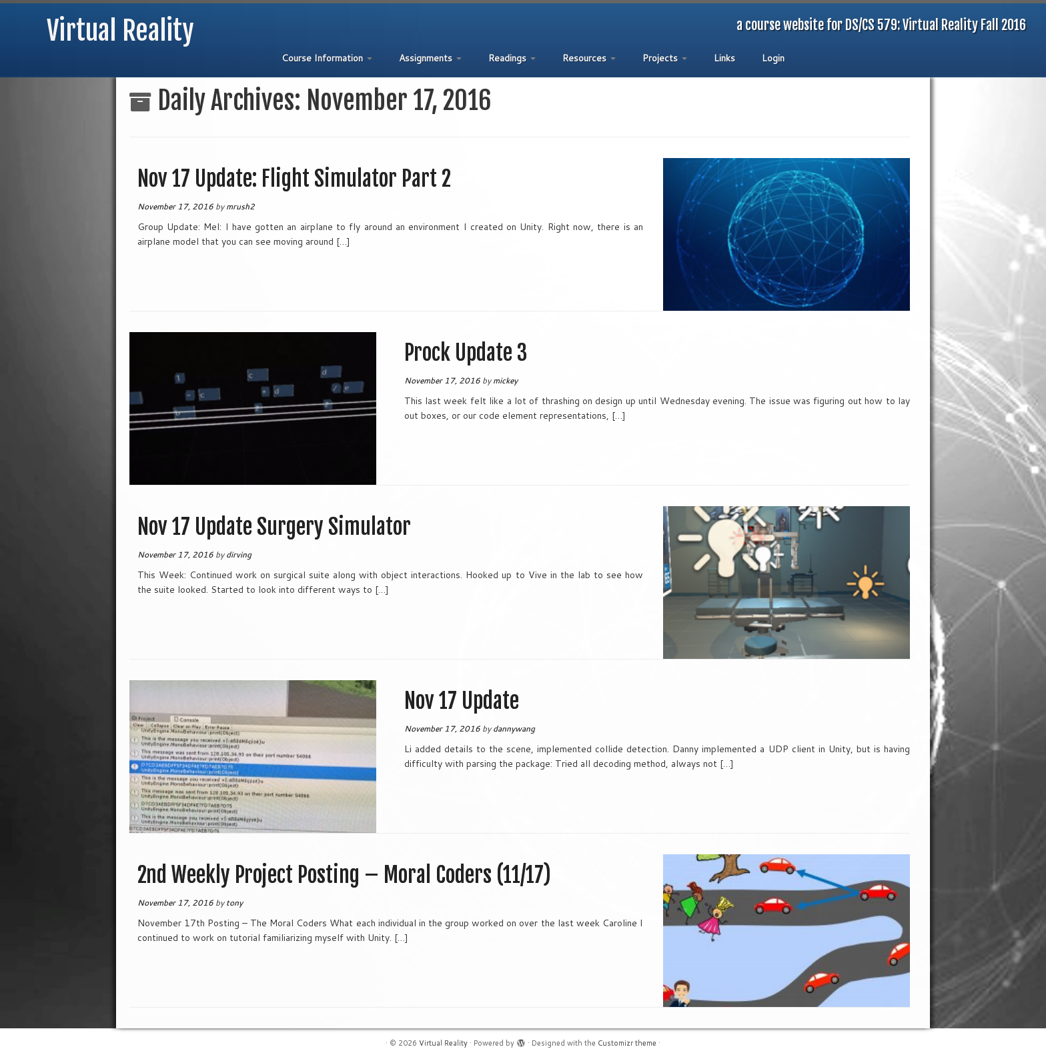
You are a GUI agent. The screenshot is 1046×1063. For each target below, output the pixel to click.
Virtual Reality (120, 30)
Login (773, 58)
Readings (512, 58)
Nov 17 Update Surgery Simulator (274, 526)
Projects (664, 58)
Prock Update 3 (465, 352)
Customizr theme (627, 1043)
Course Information (327, 58)
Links (724, 58)
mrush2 (240, 206)
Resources (589, 58)
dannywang (514, 728)
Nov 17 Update (461, 701)
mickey (505, 380)
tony (234, 902)
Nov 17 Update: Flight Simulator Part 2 (294, 178)
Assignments (430, 58)
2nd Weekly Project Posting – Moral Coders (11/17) (344, 875)
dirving (238, 554)
